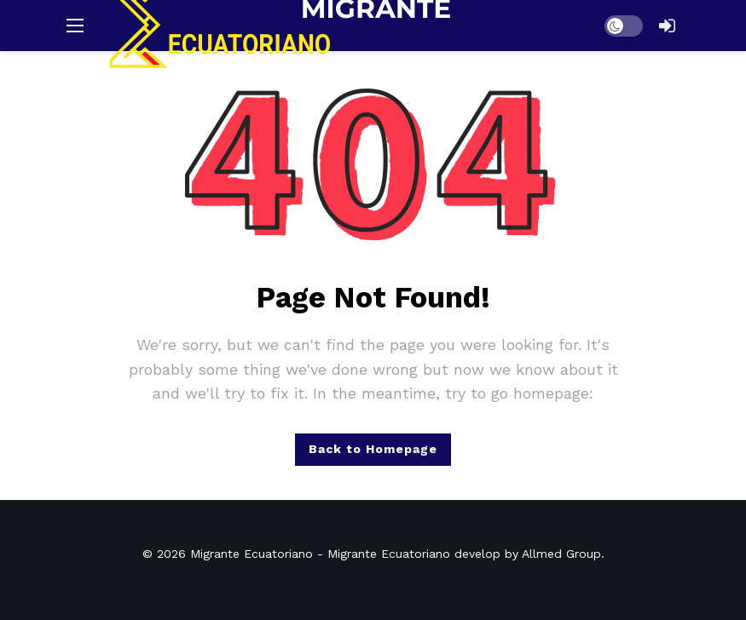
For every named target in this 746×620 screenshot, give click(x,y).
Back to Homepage (373, 449)
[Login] (667, 25)
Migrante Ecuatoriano (251, 553)
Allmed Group (561, 553)
